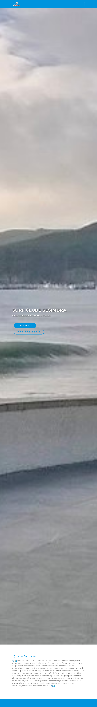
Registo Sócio (29, 332)
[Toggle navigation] (82, 4)
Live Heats (25, 325)
